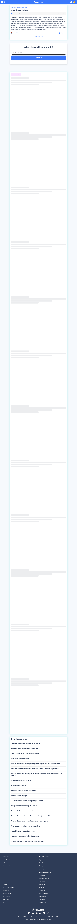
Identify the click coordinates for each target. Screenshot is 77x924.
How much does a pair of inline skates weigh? (25, 836)
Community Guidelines (9, 887)
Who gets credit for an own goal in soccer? (24, 806)
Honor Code (6, 890)
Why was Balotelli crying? (19, 796)
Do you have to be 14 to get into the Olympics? (25, 753)
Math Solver (6, 899)
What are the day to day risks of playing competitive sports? (29, 821)
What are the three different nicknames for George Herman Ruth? (31, 816)
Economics (42, 881)
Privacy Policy (42, 896)
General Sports (23, 7)
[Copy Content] (61, 33)
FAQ (4, 902)
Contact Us (42, 890)
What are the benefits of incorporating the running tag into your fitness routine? (35, 764)
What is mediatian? (19, 10)
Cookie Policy (42, 902)
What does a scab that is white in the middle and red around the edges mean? (35, 769)
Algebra (41, 860)
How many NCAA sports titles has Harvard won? (25, 743)
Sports (17, 7)
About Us (41, 887)
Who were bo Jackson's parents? (21, 780)
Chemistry (42, 863)
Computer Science (44, 878)
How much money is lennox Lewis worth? (23, 791)
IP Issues (41, 906)
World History (43, 869)
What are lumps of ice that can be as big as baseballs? (27, 841)
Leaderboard (6, 860)
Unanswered (6, 866)
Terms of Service (43, 893)
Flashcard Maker (7, 893)
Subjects (13, 7)
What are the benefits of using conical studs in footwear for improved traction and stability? (36, 774)
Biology (41, 866)
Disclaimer (42, 899)
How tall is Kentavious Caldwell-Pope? (23, 831)
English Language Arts (45, 872)
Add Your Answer (38, 37)
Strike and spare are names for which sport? (24, 748)
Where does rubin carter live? (20, 759)
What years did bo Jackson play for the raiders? (25, 826)
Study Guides (6, 896)
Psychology (42, 875)
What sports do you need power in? (22, 811)
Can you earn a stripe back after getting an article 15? (27, 801)
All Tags (5, 863)
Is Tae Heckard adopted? (18, 785)
